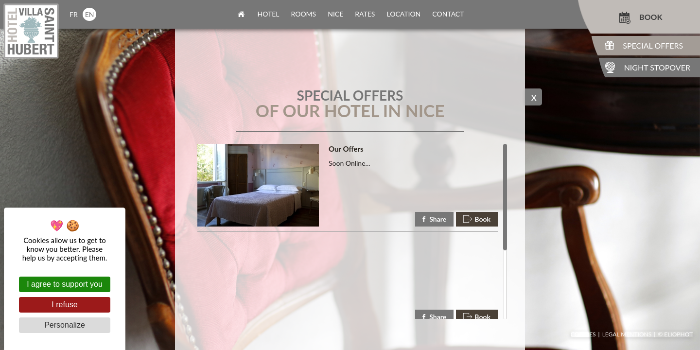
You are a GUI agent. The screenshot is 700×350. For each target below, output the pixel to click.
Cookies (583, 334)
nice (335, 14)
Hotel (269, 14)
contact (448, 14)
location (403, 14)
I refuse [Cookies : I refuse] (64, 304)
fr (74, 14)
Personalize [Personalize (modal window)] (64, 325)
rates (365, 14)
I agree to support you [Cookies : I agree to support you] (65, 284)
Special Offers (653, 45)
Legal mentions (627, 334)
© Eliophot (675, 334)
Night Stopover (657, 67)
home (241, 14)
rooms (303, 14)
